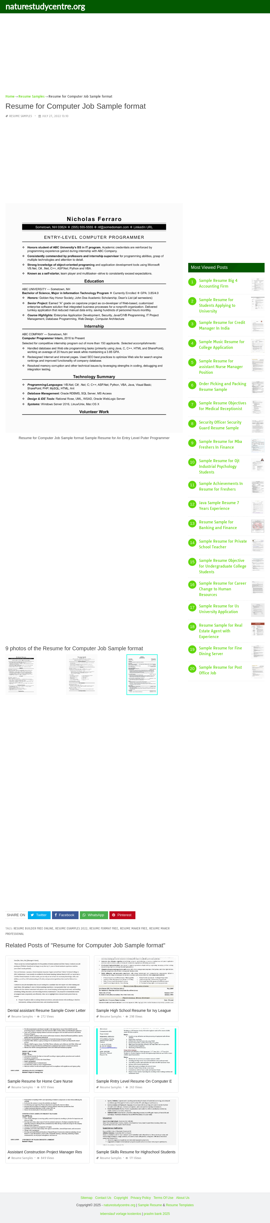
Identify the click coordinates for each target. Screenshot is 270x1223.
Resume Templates (180, 1205)
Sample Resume (150, 1205)
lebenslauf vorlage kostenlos (120, 1214)
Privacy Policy (141, 1198)
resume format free (103, 928)
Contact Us (103, 1198)
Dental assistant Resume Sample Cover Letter (47, 1010)
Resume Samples (20, 116)
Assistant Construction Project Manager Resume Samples (56, 1152)
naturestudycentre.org (45, 6)
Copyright (121, 1198)
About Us (182, 1198)
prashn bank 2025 (157, 1214)
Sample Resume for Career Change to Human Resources (222, 589)
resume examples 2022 (71, 928)
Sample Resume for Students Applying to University (217, 305)
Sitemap (86, 1198)
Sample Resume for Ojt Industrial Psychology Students (219, 466)
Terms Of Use (163, 1198)
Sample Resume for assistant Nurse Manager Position (221, 367)
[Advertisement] (135, 56)
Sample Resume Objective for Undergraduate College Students (222, 566)
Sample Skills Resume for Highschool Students (135, 1152)
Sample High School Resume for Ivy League (133, 1010)
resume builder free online (33, 928)
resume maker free (133, 928)
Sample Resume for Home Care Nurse (40, 1081)
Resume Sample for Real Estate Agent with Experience (220, 631)
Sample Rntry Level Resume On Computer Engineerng (142, 1081)
